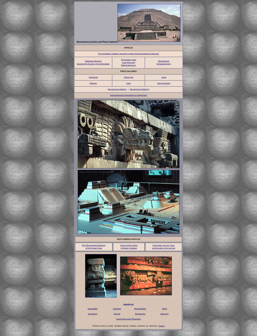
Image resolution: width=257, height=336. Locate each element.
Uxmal (163, 77)
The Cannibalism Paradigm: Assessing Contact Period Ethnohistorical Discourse (128, 54)
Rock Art (117, 314)
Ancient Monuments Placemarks (128, 319)
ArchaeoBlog (92, 309)
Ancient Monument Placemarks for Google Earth (128, 95)
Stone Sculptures (163, 83)
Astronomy (164, 314)
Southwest (117, 309)
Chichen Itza (128, 77)
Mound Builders (140, 309)
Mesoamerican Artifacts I (117, 89)
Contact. (161, 326)
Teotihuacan (93, 77)
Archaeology (92, 314)
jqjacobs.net (128, 304)
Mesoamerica (140, 314)
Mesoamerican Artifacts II (139, 89)
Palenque (93, 83)
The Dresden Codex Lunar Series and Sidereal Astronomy (128, 62)
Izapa (128, 83)
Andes (164, 309)
